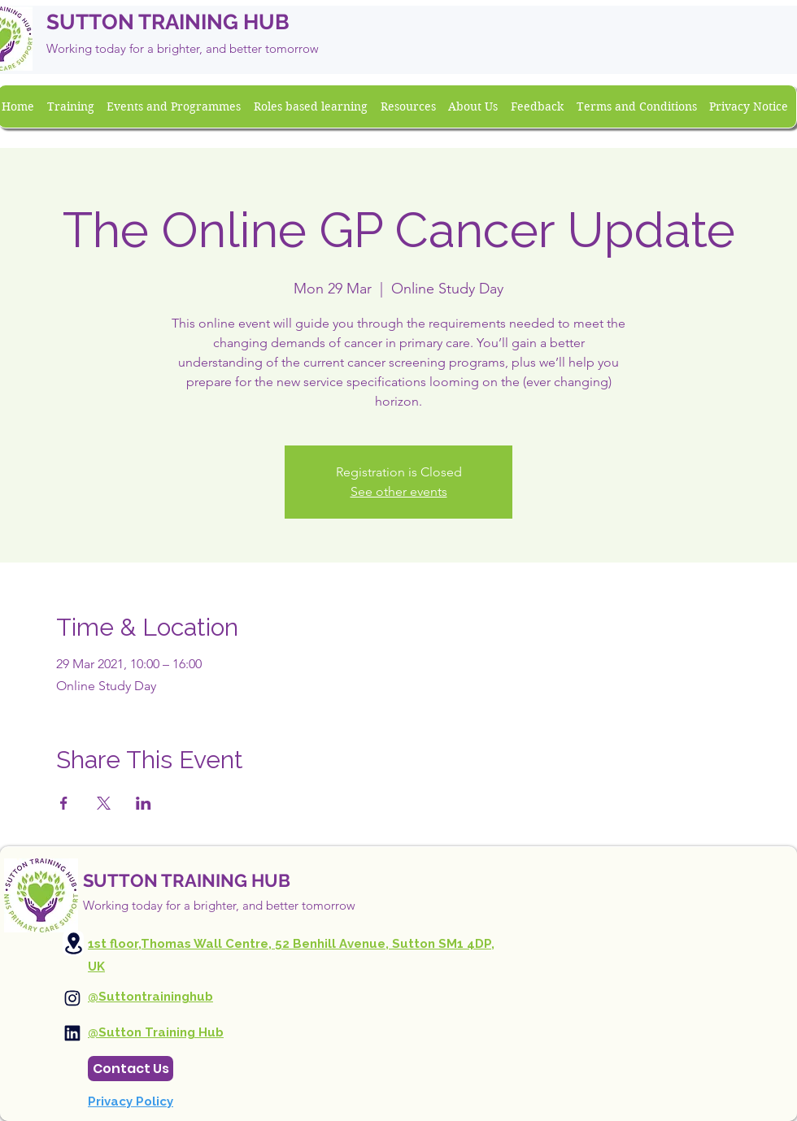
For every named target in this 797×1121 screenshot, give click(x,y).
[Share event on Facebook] (64, 803)
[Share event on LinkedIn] (143, 803)
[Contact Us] (130, 1068)
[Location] (73, 943)
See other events (399, 491)
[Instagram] (72, 998)
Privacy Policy (130, 1101)
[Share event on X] (103, 803)
